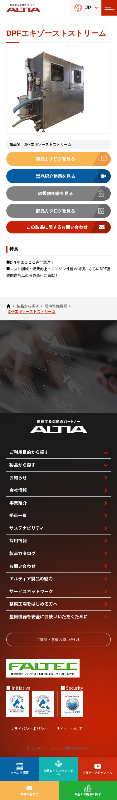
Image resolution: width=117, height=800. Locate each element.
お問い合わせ (22, 566)
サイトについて (69, 728)
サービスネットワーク (31, 591)
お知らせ (18, 477)
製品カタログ (22, 553)
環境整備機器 (56, 306)
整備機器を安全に (48, 616)
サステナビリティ (26, 528)
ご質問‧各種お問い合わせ (58, 639)
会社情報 (18, 490)
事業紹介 (18, 503)
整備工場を (33, 604)
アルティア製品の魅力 (31, 578)
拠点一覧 (18, 515)
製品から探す (28, 306)
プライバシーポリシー (29, 728)
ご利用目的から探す (29, 452)
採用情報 (18, 540)
